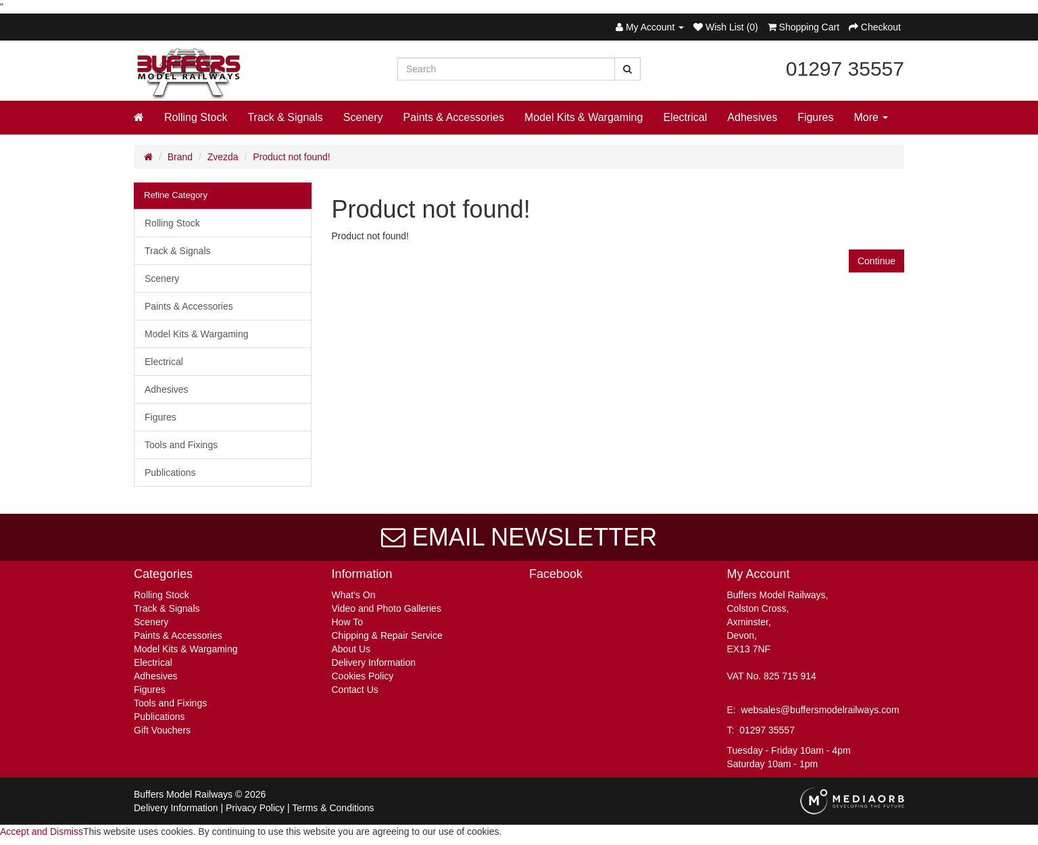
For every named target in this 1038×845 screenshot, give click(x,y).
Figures (815, 117)
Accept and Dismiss (41, 831)
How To (347, 622)
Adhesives (752, 117)
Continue (876, 261)
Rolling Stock (195, 117)
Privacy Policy (255, 807)
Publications (170, 472)
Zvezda (223, 156)
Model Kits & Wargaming (583, 117)
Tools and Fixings (181, 444)
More (871, 117)
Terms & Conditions (333, 807)
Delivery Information (374, 662)
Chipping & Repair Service (387, 635)
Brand (180, 156)
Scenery (363, 117)
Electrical (685, 117)
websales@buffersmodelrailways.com (820, 709)
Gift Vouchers (162, 730)
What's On (354, 594)
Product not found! (291, 156)
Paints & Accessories (453, 117)
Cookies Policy (363, 676)
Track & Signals (284, 117)
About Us (351, 649)
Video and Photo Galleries (386, 608)
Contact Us (355, 689)
